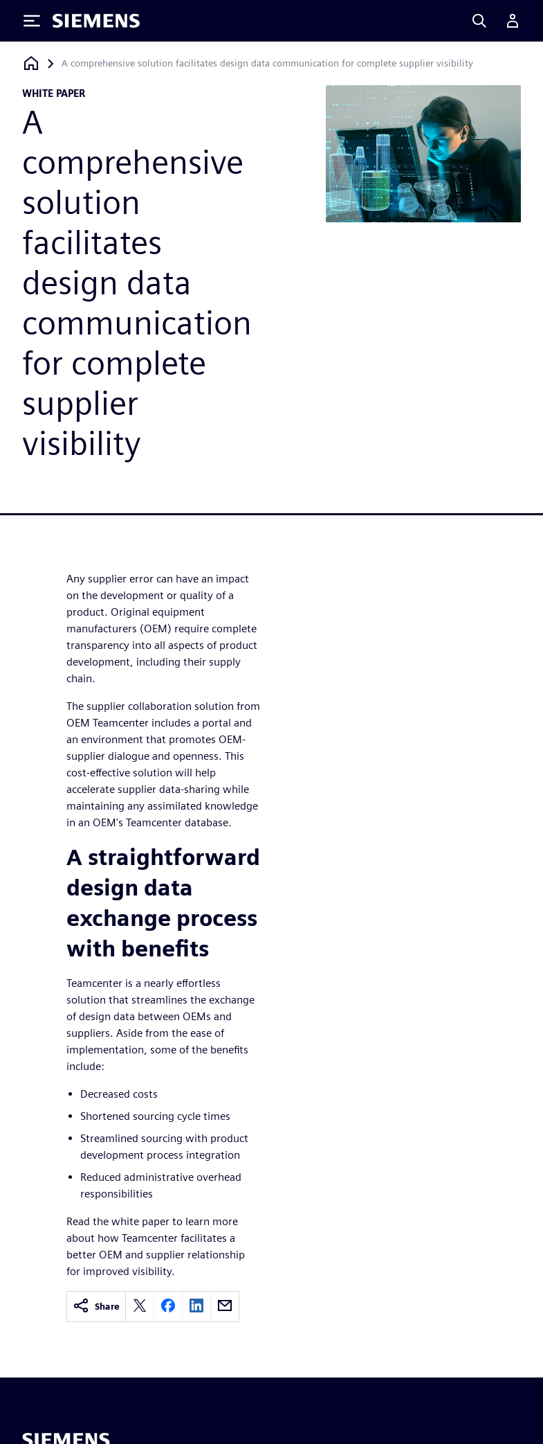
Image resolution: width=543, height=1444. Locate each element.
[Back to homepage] (31, 63)
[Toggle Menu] (32, 20)
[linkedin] (196, 1306)
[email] (225, 1306)
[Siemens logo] (96, 21)
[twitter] (140, 1306)
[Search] (479, 21)
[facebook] (168, 1306)
